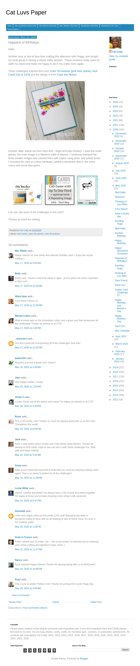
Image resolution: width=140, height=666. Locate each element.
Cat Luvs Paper (26, 12)
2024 (116, 111)
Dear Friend (121, 280)
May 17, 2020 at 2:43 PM (28, 328)
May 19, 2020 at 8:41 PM (28, 500)
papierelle (20, 358)
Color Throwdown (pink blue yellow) (70, 71)
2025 (116, 106)
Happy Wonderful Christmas (121, 251)
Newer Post (15, 602)
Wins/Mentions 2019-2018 (89, 26)
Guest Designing (13, 29)
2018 (116, 372)
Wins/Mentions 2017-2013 (109, 26)
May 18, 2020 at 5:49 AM (28, 367)
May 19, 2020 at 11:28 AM (28, 477)
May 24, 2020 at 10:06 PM (28, 569)
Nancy (18, 560)
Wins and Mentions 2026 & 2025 (25, 26)
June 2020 (121, 178)
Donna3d (20, 511)
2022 (116, 120)
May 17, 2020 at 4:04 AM (28, 263)
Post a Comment (20, 595)
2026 (116, 102)
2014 (116, 390)
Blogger (84, 658)
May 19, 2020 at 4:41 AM (28, 455)
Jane (17, 439)
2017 (116, 376)
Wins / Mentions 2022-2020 (69, 26)
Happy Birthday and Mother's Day (120, 306)
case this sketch (35, 234)
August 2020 (122, 163)
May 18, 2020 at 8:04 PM (28, 429)
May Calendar (122, 330)
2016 (116, 381)
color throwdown (52, 234)
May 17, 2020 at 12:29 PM (28, 305)
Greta (18, 465)
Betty (18, 273)
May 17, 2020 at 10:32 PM (28, 347)
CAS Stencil (121, 209)
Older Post (96, 602)
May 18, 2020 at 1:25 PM (28, 386)
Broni (18, 416)
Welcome (120, 197)
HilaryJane (21, 296)
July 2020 (121, 170)
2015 (116, 385)
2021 (116, 125)
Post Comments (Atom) (35, 608)
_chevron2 (21, 338)
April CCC (120, 326)
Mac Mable (21, 251)
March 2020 (122, 344)
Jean (17, 377)
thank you (120, 285)
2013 (116, 395)
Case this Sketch (66, 74)
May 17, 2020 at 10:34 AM (28, 286)
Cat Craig (117, 51)
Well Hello (120, 192)
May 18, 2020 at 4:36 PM (28, 406)
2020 (116, 129)
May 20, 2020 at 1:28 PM (28, 526)
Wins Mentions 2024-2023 (47, 26)
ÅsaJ (17, 579)
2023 (116, 115)
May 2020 (121, 185)
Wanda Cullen (22, 316)
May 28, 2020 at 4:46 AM (28, 588)
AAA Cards (22, 234)
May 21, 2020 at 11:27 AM (28, 549)
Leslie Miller (21, 488)
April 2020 (121, 336)
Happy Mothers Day (120, 319)
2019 (116, 367)
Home (9, 26)
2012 (116, 399)
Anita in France (23, 537)
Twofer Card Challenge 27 (121, 292)
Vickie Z (19, 397)
